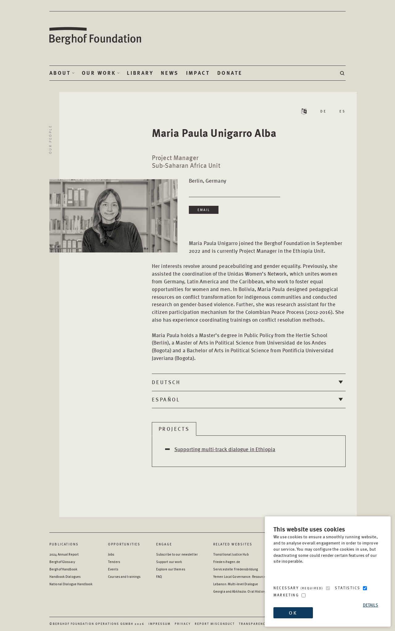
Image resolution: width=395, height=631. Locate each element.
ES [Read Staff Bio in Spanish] (342, 111)
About (60, 73)
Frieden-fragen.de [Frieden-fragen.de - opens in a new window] (226, 561)
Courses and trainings (124, 576)
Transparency (253, 623)
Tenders (114, 561)
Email (204, 209)
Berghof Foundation (95, 36)
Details (370, 605)
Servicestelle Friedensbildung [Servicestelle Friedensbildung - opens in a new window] (235, 569)
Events (113, 569)
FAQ (159, 576)
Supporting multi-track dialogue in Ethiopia (224, 449)
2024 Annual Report (64, 554)
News (170, 73)
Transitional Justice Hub (231, 554)
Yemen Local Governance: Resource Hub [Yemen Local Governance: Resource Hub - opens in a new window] (242, 576)
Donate (229, 73)
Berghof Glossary (62, 561)
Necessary (298, 588)
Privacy (183, 623)
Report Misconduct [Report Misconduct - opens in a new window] (215, 623)
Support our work (169, 561)
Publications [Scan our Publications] (64, 544)
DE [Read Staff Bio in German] (323, 111)
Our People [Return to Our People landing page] (50, 139)
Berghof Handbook (63, 569)
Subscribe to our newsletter (177, 554)
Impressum (159, 623)
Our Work (99, 73)
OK (293, 612)
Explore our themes (170, 569)
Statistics (347, 588)
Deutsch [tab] (166, 382)
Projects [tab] (174, 428)
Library (140, 73)
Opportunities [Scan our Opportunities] (124, 544)
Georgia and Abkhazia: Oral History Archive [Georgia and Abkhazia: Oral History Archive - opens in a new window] (245, 591)
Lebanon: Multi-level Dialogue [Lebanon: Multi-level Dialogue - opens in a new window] (235, 584)
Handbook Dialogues (65, 576)
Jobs (111, 554)
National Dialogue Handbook (71, 584)
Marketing (286, 595)
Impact (198, 73)
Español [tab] (166, 399)
